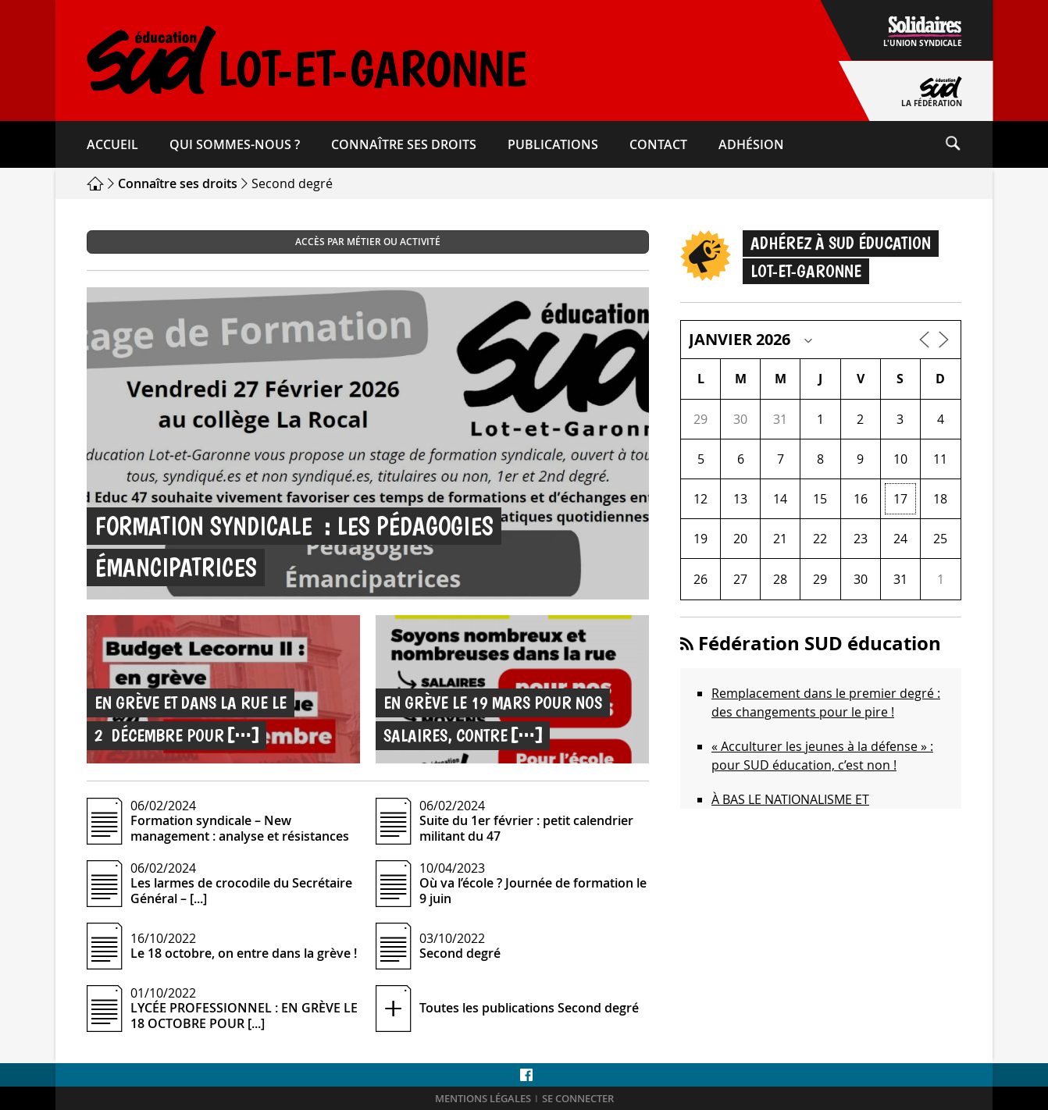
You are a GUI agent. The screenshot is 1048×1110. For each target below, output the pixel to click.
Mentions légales (483, 1098)
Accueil (112, 144)
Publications (553, 144)
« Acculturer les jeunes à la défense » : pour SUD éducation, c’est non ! (822, 756)
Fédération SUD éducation (819, 643)
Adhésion (751, 144)
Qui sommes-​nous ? (234, 144)
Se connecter (578, 1098)
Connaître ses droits (403, 144)
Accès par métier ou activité (367, 241)
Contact (658, 144)
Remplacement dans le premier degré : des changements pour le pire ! (825, 702)
